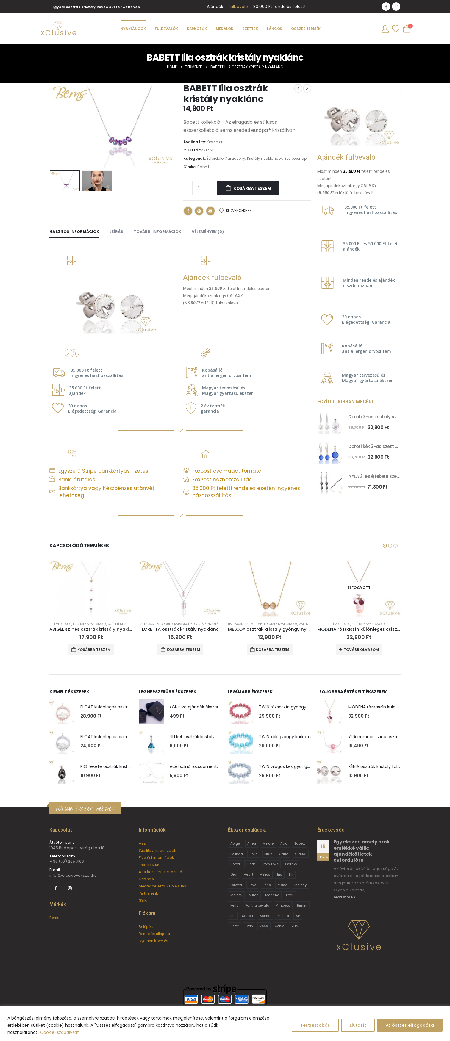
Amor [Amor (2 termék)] (251, 843)
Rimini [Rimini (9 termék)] (302, 905)
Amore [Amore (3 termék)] (268, 843)
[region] (225, 1023)
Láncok (274, 28)
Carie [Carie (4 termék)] (283, 853)
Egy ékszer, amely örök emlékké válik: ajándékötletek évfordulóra (362, 851)
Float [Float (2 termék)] (250, 864)
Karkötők (197, 28)
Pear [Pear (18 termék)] (289, 895)
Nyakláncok (133, 28)
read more (344, 897)
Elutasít (358, 1025)
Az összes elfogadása (410, 1025)
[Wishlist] (395, 29)
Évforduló (215, 158)
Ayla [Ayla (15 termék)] (284, 843)
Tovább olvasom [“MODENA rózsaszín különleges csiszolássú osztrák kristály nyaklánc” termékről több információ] (361, 649)
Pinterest (199, 211)
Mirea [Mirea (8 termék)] (253, 895)
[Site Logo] (58, 28)
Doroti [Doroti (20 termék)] (235, 864)
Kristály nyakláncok (264, 158)
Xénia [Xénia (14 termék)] (280, 925)
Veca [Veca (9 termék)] (264, 925)
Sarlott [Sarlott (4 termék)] (247, 915)
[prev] (298, 88)
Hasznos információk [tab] (74, 231)
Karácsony (235, 158)
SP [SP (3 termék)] (298, 915)
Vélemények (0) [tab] (208, 231)
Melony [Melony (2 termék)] (236, 895)
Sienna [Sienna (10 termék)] (283, 915)
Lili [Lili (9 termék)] (291, 874)
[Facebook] (386, 6)
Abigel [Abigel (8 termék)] (235, 843)
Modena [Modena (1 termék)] (272, 895)
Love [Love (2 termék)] (252, 884)
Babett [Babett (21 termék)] (299, 843)
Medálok (224, 28)
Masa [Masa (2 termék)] (283, 884)
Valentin (306, 624)
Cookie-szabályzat (59, 1032)
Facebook (188, 211)
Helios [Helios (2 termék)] (265, 874)
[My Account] (385, 29)
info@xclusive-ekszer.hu (73, 875)
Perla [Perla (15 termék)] (234, 905)
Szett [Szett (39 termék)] (234, 925)
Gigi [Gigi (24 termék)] (233, 874)
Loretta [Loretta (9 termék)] (236, 884)
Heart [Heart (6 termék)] (248, 874)
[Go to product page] (329, 421)
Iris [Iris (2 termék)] (279, 874)
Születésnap (295, 158)
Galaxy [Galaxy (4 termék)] (291, 864)
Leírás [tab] (116, 231)
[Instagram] (396, 6)
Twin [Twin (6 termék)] (249, 925)
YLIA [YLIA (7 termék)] (294, 925)
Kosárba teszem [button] (94, 649)
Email (210, 211)
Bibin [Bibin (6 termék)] (268, 853)
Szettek (250, 28)
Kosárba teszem (252, 188)
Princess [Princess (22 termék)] (283, 905)
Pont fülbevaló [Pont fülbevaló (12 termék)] (257, 905)
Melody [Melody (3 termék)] (300, 884)
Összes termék (305, 28)
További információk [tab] (157, 231)
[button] (385, 545)
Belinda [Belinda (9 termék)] (236, 853)
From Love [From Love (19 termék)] (270, 864)
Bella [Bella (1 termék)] (254, 853)
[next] (307, 88)
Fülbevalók (166, 28)
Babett (203, 166)
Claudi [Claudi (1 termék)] (300, 853)
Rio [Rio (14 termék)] (232, 915)
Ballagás (146, 624)
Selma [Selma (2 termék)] (265, 915)
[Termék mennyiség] (198, 188)
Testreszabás (315, 1025)
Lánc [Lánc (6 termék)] (267, 884)
